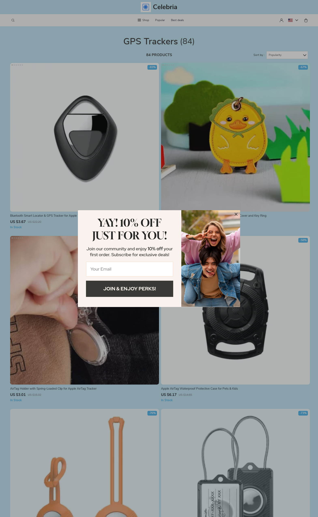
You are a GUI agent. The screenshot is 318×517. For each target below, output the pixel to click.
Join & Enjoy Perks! (129, 289)
